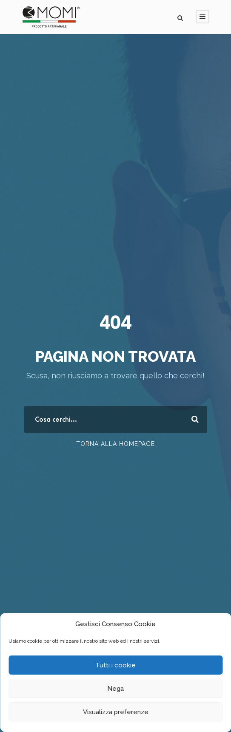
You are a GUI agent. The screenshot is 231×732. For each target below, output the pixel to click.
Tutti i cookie (115, 665)
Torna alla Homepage (115, 443)
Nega (115, 688)
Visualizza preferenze (115, 712)
